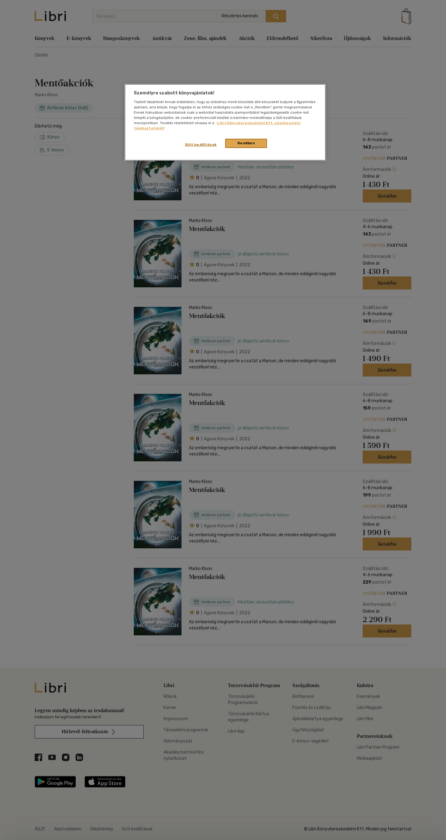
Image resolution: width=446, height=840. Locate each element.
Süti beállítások (201, 144)
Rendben (246, 143)
